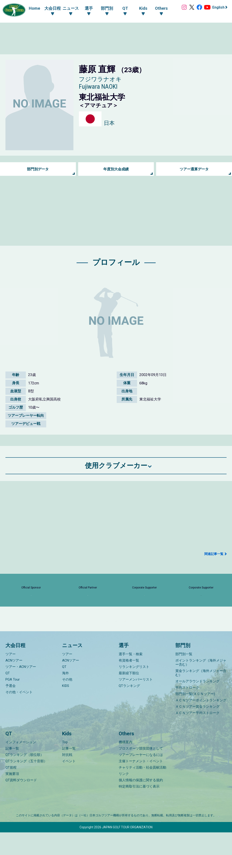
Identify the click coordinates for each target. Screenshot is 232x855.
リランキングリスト (134, 689)
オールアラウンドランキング (197, 704)
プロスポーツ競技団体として (141, 771)
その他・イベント (19, 715)
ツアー (10, 677)
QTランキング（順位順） (24, 777)
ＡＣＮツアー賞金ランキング (197, 729)
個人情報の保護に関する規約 (141, 803)
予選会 (10, 708)
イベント (69, 784)
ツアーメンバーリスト (136, 702)
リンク (124, 796)
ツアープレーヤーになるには (141, 777)
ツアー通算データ (194, 169)
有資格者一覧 (129, 683)
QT (7, 696)
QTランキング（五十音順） (26, 784)
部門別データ (38, 169)
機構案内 (125, 765)
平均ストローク (187, 710)
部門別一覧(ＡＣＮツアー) (195, 716)
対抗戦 (67, 777)
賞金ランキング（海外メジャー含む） (200, 695)
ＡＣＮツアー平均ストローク (197, 736)
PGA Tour (12, 702)
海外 (65, 696)
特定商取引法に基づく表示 (139, 809)
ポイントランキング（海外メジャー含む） (200, 685)
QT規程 (11, 790)
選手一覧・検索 (131, 677)
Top (65, 765)
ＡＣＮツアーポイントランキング (200, 723)
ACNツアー (13, 683)
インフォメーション (20, 765)
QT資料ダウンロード (21, 803)
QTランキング (129, 708)
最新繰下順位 (129, 696)
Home (30, 8)
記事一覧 (12, 771)
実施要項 (12, 796)
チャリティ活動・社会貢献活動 (142, 790)
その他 (67, 702)
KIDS (65, 708)
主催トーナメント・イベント (141, 784)
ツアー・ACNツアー (20, 689)
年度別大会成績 (116, 169)
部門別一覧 (183, 677)
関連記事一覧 (213, 554)
